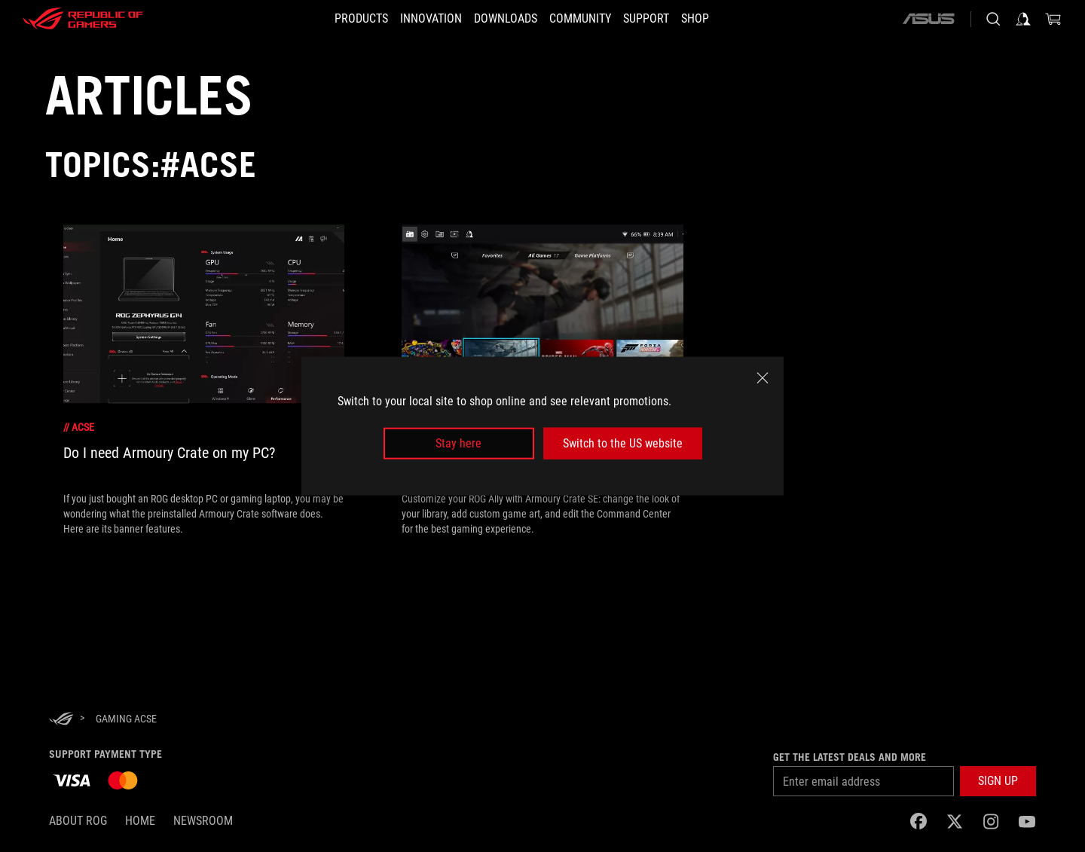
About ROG (78, 821)
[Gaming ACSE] (126, 719)
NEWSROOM (203, 821)
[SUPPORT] (660, 19)
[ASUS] (928, 19)
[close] (762, 377)
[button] (338, 19)
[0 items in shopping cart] (1053, 19)
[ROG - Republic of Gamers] (83, 19)
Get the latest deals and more (849, 757)
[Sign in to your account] (1023, 19)
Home (140, 821)
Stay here (458, 443)
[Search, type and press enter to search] (993, 19)
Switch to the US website (623, 443)
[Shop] (718, 19)
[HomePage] (61, 720)
